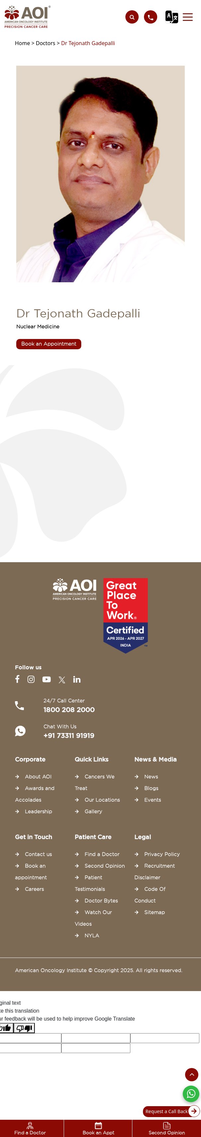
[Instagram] (32, 679)
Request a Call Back (171, 1111)
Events (152, 800)
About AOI (38, 776)
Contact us (38, 854)
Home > (25, 43)
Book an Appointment (48, 344)
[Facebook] (18, 679)
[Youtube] (47, 679)
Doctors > (48, 43)
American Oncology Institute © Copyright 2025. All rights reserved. (98, 970)
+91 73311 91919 (68, 735)
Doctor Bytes (101, 900)
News (151, 776)
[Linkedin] (76, 679)
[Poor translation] (24, 1028)
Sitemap (154, 912)
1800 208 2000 (69, 709)
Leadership (38, 811)
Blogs (151, 788)
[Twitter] (63, 679)
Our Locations (102, 800)
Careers (34, 889)
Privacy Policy (162, 854)
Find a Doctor (102, 854)
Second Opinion (105, 866)
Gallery (93, 811)
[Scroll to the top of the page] (191, 1074)
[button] (187, 17)
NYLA (92, 935)
